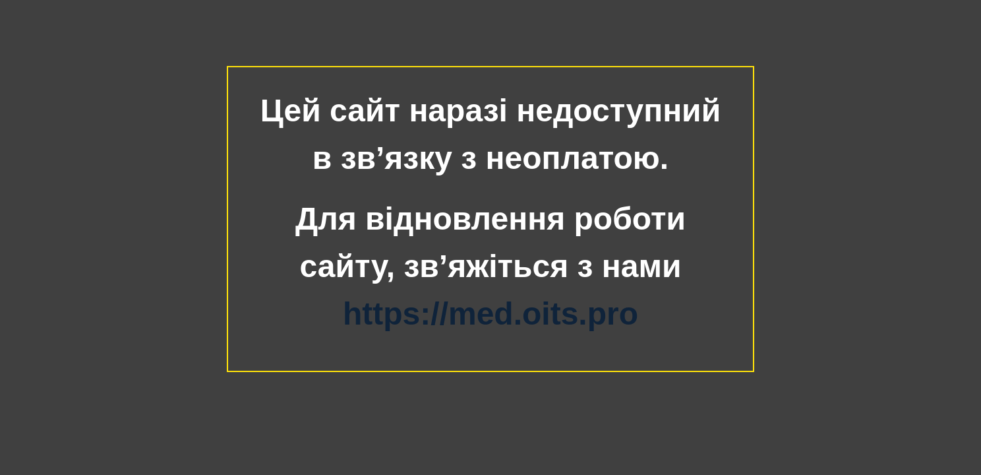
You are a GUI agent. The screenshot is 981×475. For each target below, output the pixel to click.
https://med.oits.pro (490, 313)
